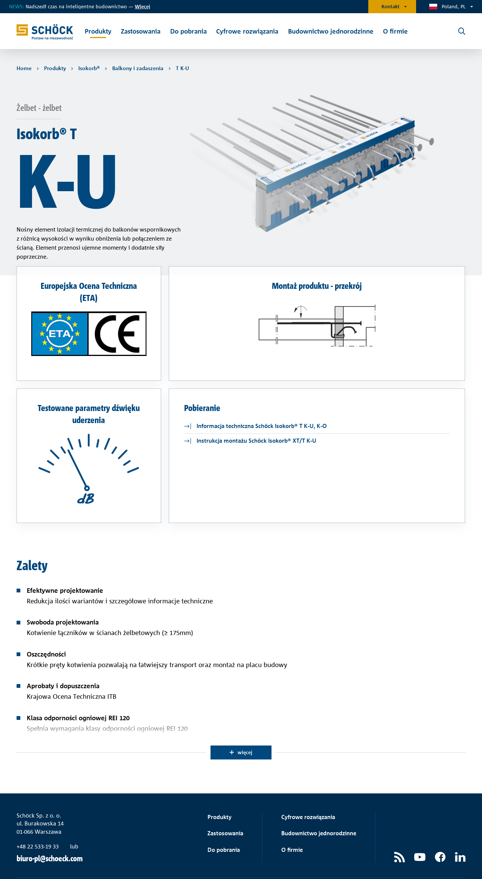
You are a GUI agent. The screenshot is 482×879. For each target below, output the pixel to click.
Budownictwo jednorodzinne (318, 804)
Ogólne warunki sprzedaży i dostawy (344, 862)
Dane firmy (452, 862)
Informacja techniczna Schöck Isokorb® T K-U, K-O (262, 397)
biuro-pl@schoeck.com (50, 830)
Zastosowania (225, 804)
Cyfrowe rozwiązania (308, 788)
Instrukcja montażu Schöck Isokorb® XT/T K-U (256, 412)
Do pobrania (223, 821)
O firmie (292, 821)
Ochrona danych (414, 862)
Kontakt (390, 6)
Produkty (219, 788)
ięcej (142, 6)
